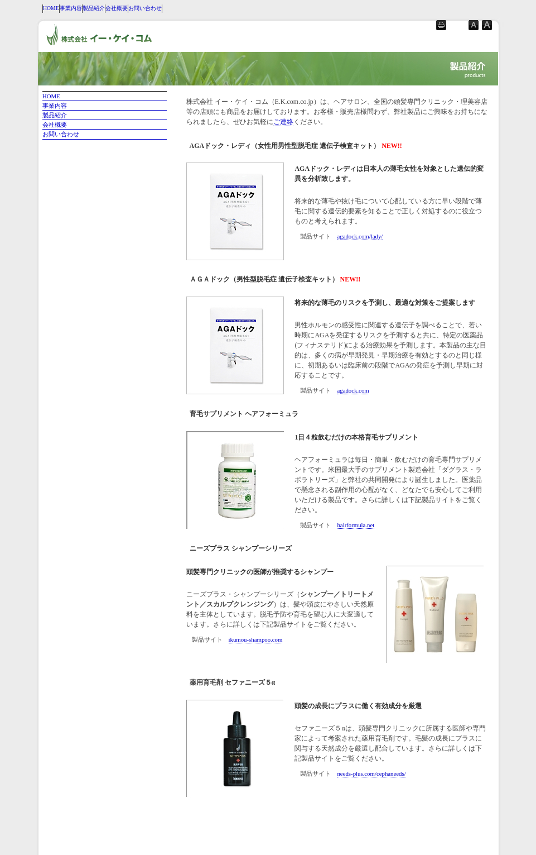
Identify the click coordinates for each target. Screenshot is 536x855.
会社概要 (116, 8)
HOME (51, 8)
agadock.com (353, 390)
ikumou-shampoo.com (256, 639)
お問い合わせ (145, 8)
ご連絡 (283, 122)
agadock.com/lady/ (360, 236)
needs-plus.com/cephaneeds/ (371, 773)
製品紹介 (94, 8)
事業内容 (71, 8)
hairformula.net (355, 525)
